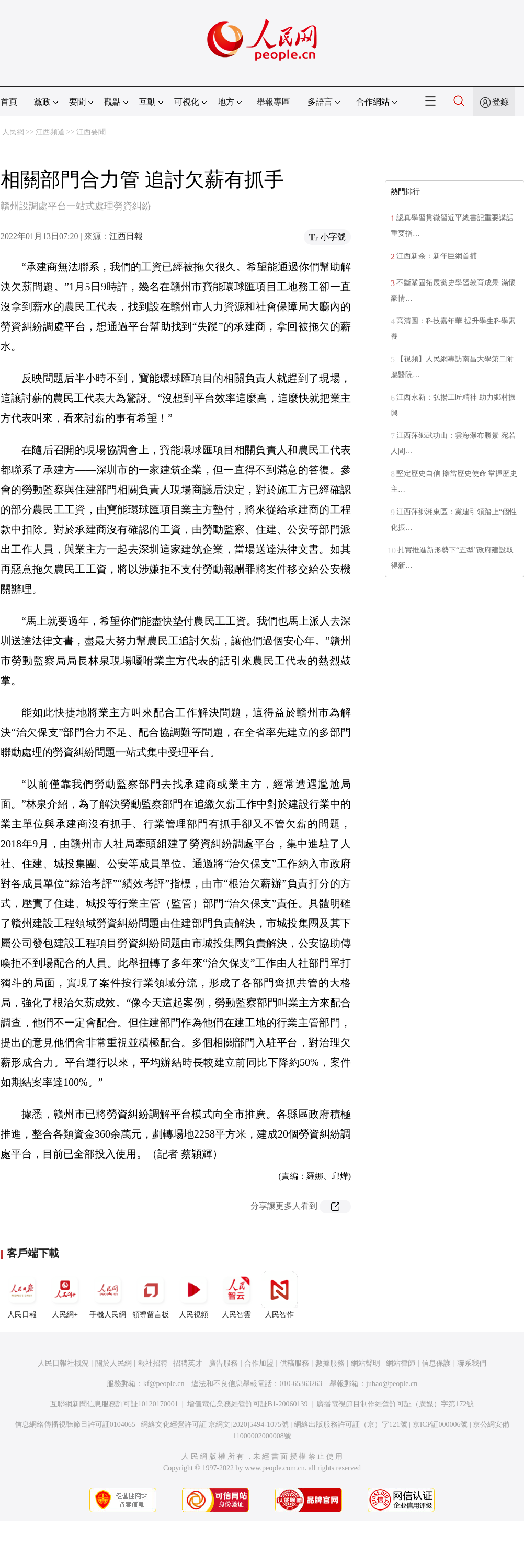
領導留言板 (150, 1295)
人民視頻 (193, 1295)
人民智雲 (236, 1295)
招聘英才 (187, 1363)
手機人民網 (107, 1295)
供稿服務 (294, 1363)
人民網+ (65, 1295)
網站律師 (400, 1363)
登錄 (500, 101)
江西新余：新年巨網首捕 (436, 256)
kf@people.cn (164, 1384)
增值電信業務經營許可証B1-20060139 (247, 1404)
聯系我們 (471, 1363)
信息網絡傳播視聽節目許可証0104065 (75, 1424)
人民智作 (279, 1295)
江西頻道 (50, 132)
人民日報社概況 (63, 1363)
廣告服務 (223, 1363)
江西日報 (126, 236)
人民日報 (22, 1295)
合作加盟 (259, 1363)
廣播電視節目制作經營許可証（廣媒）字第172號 (395, 1404)
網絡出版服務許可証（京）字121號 (350, 1424)
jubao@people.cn (391, 1384)
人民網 (13, 132)
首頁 (9, 101)
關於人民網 (113, 1363)
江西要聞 (91, 132)
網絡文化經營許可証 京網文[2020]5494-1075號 (215, 1424)
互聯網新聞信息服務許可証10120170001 (114, 1404)
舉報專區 (273, 101)
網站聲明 (365, 1363)
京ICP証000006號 (440, 1424)
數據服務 (330, 1363)
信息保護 (436, 1363)
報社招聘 (152, 1363)
